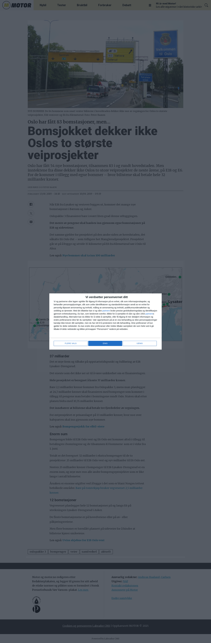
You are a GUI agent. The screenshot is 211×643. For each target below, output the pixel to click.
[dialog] (105, 321)
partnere (106, 311)
